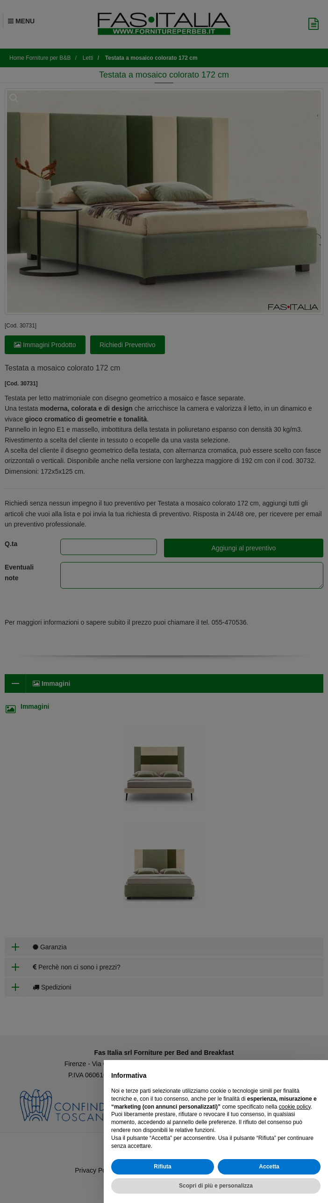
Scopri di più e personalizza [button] (216, 1185)
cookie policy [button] (295, 1106)
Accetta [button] (269, 1166)
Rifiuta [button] (162, 1166)
